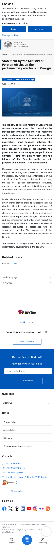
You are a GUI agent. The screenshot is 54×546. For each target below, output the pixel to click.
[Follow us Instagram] (35, 508)
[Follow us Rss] (48, 508)
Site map (7, 438)
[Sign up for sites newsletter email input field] (28, 371)
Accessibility (9, 430)
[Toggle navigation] (27, 540)
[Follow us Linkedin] (23, 508)
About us (7, 402)
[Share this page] (27, 283)
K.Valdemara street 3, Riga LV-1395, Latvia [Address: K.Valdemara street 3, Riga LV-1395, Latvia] (26, 477)
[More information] (24, 468)
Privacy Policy (9, 422)
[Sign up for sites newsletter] (28, 381)
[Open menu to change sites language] (12, 541)
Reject (14, 29)
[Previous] (6, 312)
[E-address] (8, 482)
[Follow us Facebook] (4, 508)
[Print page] (27, 277)
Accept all (39, 29)
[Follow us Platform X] (10, 508)
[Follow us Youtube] (29, 508)
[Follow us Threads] (17, 508)
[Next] (48, 312)
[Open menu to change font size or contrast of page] (42, 541)
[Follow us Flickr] (41, 508)
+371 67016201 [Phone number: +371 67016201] (13, 463)
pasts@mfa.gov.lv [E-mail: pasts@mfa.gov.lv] (14, 472)
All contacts (16, 491)
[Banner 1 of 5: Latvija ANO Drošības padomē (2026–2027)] (27, 312)
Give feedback (27, 341)
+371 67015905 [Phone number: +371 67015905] (13, 468)
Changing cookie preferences (17, 446)
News (16, 263)
